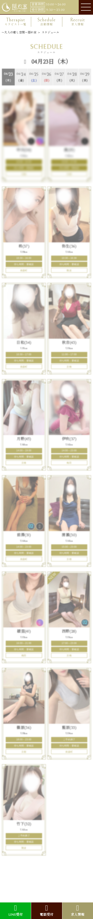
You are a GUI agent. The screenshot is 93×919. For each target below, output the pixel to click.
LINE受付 (15, 910)
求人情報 (77, 910)
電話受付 (46, 910)
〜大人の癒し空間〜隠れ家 (19, 32)
